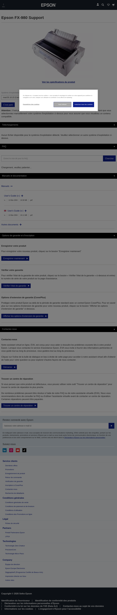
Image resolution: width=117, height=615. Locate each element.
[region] (58, 100)
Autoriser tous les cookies (83, 104)
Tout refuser (62, 104)
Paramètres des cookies (31, 104)
